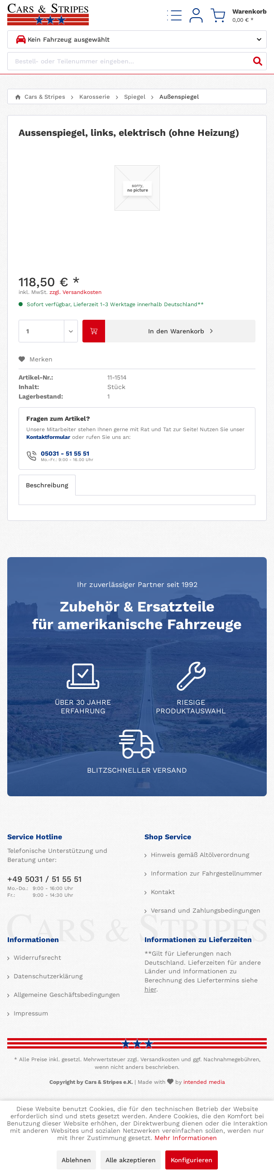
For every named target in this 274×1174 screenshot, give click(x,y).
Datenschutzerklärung (46, 976)
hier (150, 989)
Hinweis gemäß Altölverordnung (199, 854)
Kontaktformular (48, 437)
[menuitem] (174, 15)
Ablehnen (76, 1160)
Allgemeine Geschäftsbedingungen (65, 994)
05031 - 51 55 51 (65, 453)
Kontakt (162, 891)
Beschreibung (47, 485)
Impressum (29, 1013)
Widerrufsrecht (36, 957)
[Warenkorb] (239, 15)
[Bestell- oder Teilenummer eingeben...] (137, 61)
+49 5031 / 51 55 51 (44, 879)
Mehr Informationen (185, 1137)
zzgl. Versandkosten (75, 292)
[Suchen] (258, 61)
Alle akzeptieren (131, 1160)
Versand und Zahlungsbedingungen (204, 910)
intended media (204, 1082)
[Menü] (174, 15)
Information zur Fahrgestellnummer (205, 873)
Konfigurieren (191, 1160)
